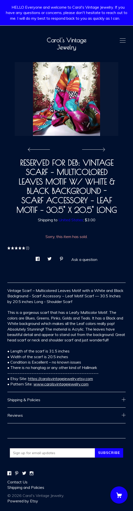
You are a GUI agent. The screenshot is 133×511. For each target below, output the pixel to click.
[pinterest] (17, 473)
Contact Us (17, 481)
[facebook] (9, 473)
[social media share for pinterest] (61, 257)
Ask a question (84, 259)
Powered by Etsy (22, 500)
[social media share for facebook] (38, 257)
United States (71, 219)
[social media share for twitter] (49, 257)
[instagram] (31, 473)
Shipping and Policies (25, 487)
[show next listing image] (93, 148)
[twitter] (24, 473)
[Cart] (119, 495)
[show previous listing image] (40, 148)
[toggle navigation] (123, 40)
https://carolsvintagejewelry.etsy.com (60, 378)
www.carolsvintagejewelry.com (61, 384)
